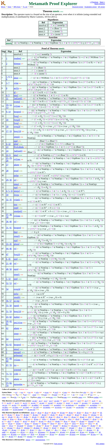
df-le (97, 428)
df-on (10, 423)
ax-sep (41, 403)
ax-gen (56, 401)
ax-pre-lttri (80, 407)
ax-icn (14, 405)
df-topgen (41, 432)
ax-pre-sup (31, 409)
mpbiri (17, 317)
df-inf (54, 428)
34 (7, 195)
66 (10, 383)
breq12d (17, 131)
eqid (16, 141)
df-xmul (13, 432)
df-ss (65, 417)
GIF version (101, 7)
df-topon (62, 434)
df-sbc (26, 417)
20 (7, 321)
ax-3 (50, 401)
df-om (38, 426)
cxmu (4, 397)
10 (7, 105)
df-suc (27, 423)
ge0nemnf (18, 355)
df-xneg (89, 430)
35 (10, 200)
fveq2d (17, 120)
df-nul (82, 417)
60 (10, 317)
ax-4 (64, 401)
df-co (49, 421)
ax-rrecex (58, 407)
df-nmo (29, 437)
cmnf (55, 395)
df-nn (32, 430)
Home (9, 7)
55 (7, 305)
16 (7, 120)
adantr (16, 165)
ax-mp (16, 301)
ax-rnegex (46, 407)
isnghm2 (17, 58)
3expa (16, 195)
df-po (94, 419)
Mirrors (3, 7)
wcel (56, 392)
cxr (65, 395)
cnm (51, 397)
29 (7, 180)
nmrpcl (17, 191)
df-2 (39, 430)
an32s (16, 88)
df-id (77, 419)
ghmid (16, 244)
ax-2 (45, 401)
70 (10, 365)
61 (7, 324)
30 (10, 180)
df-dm (57, 421)
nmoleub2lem (40, 440)
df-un (50, 417)
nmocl (16, 349)
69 (7, 361)
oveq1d (17, 339)
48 (7, 269)
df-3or (54, 413)
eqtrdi (16, 305)
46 (10, 248)
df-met (23, 434)
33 (11, 191)
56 (7, 301)
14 (9, 112)
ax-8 (93, 401)
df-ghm (91, 432)
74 (7, 385)
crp (91, 395)
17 (7, 131)
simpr (16, 333)
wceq (46, 392)
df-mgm (52, 432)
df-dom (26, 428)
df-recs (84, 426)
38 (10, 214)
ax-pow (59, 403)
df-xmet (13, 434)
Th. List (25, 7)
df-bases (83, 434)
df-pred (90, 421)
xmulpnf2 (18, 211)
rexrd (16, 171)
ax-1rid (36, 407)
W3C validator (100, 444)
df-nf (94, 413)
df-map (10, 428)
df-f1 (66, 423)
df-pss (73, 417)
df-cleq (35, 415)
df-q (72, 430)
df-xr (80, 428)
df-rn (65, 421)
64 (7, 339)
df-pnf (62, 428)
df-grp (82, 432)
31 (7, 228)
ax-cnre (69, 407)
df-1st (47, 426)
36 (7, 221)
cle (82, 395)
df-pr (12, 419)
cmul (34, 395)
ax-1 (40, 401)
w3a (37, 392)
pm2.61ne (18, 322)
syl (15, 180)
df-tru (71, 413)
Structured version (77, 7)
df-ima (81, 421)
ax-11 (17, 403)
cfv (92, 392)
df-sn (4, 419)
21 (7, 158)
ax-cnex (84, 403)
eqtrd (16, 269)
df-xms (93, 434)
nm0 (16, 259)
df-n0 (48, 430)
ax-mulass (93, 405)
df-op (19, 419)
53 (10, 283)
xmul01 (17, 297)
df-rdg (92, 426)
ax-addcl (24, 405)
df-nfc (52, 415)
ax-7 (86, 401)
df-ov (11, 426)
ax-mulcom (70, 405)
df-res (73, 421)
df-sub (4, 430)
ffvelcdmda (19, 147)
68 (10, 358)
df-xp (25, 421)
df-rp (80, 430)
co (11, 395)
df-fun (44, 423)
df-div (23, 430)
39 (7, 217)
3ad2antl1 (18, 98)
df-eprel (85, 419)
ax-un (76, 403)
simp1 (16, 184)
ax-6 (79, 401)
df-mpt (61, 419)
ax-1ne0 (26, 407)
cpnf (45, 395)
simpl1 (17, 274)
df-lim (18, 423)
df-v (18, 417)
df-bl (32, 434)
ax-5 (71, 401)
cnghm (96, 397)
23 (7, 147)
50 (10, 269)
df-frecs (64, 426)
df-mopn (42, 434)
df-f (59, 423)
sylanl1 (17, 200)
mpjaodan (18, 384)
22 (9, 144)
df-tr (69, 419)
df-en (18, 428)
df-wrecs (74, 426)
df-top (52, 434)
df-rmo (93, 415)
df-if (89, 417)
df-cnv (41, 421)
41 (10, 228)
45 (10, 244)
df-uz (64, 430)
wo (29, 392)
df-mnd (72, 432)
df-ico (23, 432)
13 (7, 107)
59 (10, 311)
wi (16, 392)
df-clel (44, 415)
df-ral (77, 415)
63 (7, 344)
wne (65, 392)
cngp (65, 397)
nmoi (16, 78)
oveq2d (17, 126)
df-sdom (36, 428)
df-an (39, 413)
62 (7, 328)
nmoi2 (28, 440)
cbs (15, 397)
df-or (46, 413)
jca (15, 365)
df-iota (35, 423)
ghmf (16, 144)
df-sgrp (62, 432)
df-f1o (82, 423)
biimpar (17, 63)
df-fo (74, 423)
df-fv (90, 423)
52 (7, 283)
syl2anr (17, 106)
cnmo (80, 397)
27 (7, 165)
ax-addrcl (35, 405)
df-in (58, 417)
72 (10, 374)
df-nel (69, 415)
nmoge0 (17, 352)
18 (7, 126)
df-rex (85, 415)
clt (73, 395)
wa (22, 392)
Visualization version (90, 7)
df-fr (9, 421)
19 (10, 131)
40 (10, 221)
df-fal (79, 413)
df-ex (86, 413)
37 (7, 214)
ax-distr (5, 407)
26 (7, 160)
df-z (56, 430)
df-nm (11, 437)
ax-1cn (4, 405)
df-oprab (20, 426)
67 (7, 358)
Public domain (58, 444)
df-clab (26, 415)
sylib (16, 374)
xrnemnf (17, 369)
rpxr (16, 204)
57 (10, 301)
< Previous (94, 2)
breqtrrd (17, 112)
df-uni (27, 419)
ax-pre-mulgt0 (18, 409)
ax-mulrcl (57, 405)
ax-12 (25, 403)
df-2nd (55, 426)
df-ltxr (89, 428)
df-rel (33, 421)
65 (10, 344)
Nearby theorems (99, 4)
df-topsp (72, 434)
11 (7, 98)
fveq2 (16, 116)
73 (7, 379)
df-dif (43, 417)
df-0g (31, 432)
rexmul (17, 101)
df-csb (34, 417)
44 (7, 248)
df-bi (32, 413)
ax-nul (50, 403)
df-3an (62, 413)
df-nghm (40, 437)
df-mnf (71, 428)
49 (10, 263)
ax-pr (68, 403)
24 (7, 151)
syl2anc (17, 159)
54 (7, 289)
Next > (102, 2)
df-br (44, 419)
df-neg (14, 430)
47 (7, 254)
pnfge (16, 175)
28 (7, 171)
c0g (24, 397)
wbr (84, 392)
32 (7, 200)
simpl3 (17, 236)
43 (7, 317)
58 (10, 305)
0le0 (16, 232)
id (15, 92)
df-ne (60, 415)
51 (7, 311)
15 (7, 383)
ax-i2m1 (15, 407)
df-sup (45, 428)
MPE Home (17, 7)
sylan (16, 83)
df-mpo (29, 426)
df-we (17, 421)
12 (10, 105)
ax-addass (81, 405)
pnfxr (16, 294)
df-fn (52, 423)
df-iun (36, 419)
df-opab (52, 419)
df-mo (9, 415)
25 (10, 158)
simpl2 (17, 137)
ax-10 (9, 403)
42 (10, 321)
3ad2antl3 (18, 151)
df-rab (10, 417)
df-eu (18, 415)
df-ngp (20, 437)
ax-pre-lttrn (92, 407)
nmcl (16, 95)
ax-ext (33, 403)
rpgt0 (16, 208)
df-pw (97, 417)
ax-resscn (95, 403)
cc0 (25, 395)
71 (7, 374)
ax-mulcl (46, 405)
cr (18, 395)
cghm (39, 397)
